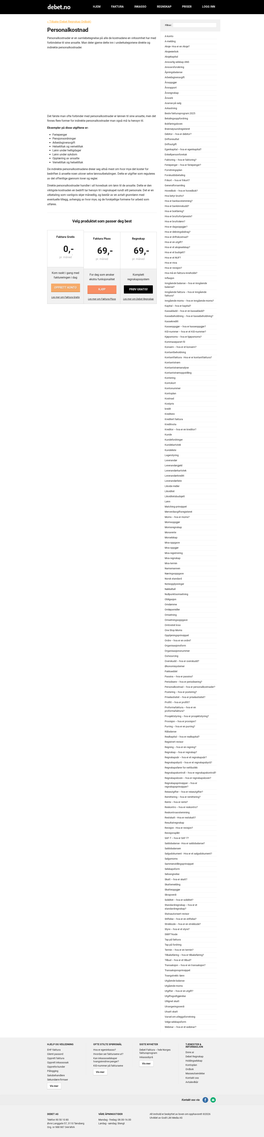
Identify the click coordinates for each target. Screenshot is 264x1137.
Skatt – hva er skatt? (176, 879)
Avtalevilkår (192, 1082)
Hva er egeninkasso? (104, 1049)
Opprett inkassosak (58, 1062)
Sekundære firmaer (57, 1079)
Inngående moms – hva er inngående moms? (189, 300)
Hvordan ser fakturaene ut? (108, 1054)
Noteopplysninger (174, 584)
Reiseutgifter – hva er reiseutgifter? (184, 791)
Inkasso (140, 6)
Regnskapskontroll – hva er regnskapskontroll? (190, 772)
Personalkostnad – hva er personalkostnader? (190, 686)
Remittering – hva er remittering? (183, 796)
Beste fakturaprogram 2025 (180, 113)
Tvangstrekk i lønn (174, 975)
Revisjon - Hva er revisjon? (179, 827)
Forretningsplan (173, 170)
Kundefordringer (174, 439)
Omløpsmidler (172, 609)
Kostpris (169, 403)
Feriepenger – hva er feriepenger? (183, 165)
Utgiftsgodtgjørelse (175, 996)
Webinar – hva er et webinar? (180, 1027)
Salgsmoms (171, 858)
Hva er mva (171, 262)
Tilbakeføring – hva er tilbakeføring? (184, 955)
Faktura (117, 6)
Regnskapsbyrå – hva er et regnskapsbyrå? (188, 762)
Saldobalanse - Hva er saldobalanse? (185, 843)
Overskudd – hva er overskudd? (182, 661)
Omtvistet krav (173, 625)
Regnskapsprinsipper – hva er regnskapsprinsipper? (181, 785)
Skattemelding (172, 884)
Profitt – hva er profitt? (177, 702)
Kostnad (169, 398)
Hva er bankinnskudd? (177, 206)
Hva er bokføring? (174, 211)
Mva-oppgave (172, 542)
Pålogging (52, 1071)
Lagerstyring (172, 455)
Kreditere (170, 413)
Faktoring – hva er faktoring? (180, 159)
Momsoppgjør (172, 522)
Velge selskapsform (175, 1021)
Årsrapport (171, 87)
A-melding (170, 41)
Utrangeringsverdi (174, 1006)
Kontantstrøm (172, 362)
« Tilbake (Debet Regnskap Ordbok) (69, 21)
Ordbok (190, 1069)
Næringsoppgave (174, 573)
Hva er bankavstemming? (179, 201)
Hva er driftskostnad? (176, 237)
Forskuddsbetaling (175, 175)
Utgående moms (174, 985)
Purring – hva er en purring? (180, 726)
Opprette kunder (56, 1066)
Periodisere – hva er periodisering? (183, 681)
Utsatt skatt (171, 1011)
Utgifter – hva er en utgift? (179, 991)
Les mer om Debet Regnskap (138, 297)
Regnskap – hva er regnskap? (181, 752)
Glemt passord (55, 1054)
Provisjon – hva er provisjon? (180, 721)
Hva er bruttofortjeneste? (178, 216)
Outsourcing (171, 656)
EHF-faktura (54, 1049)
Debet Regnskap (194, 1056)
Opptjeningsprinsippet (177, 635)
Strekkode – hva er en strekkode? (183, 924)
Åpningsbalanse (173, 72)
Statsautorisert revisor (177, 913)
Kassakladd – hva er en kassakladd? (184, 311)
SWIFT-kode (171, 934)
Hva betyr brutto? (174, 195)
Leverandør (171, 460)
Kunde (168, 434)
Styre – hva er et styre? (177, 929)
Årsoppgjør (171, 82)
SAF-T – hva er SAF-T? (177, 838)
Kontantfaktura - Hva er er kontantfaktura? (188, 357)
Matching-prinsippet (176, 506)
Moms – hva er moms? (177, 517)
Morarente (170, 532)
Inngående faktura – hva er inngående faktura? (185, 294)
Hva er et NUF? (173, 257)
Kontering (170, 377)
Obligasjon (170, 599)
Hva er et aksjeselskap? (177, 247)
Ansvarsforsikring (174, 67)
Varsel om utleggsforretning (180, 1016)
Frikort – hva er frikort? (177, 180)
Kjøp (101, 287)
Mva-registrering (174, 553)
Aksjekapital (171, 56)
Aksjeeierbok (171, 51)
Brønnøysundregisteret (177, 128)
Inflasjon (169, 278)
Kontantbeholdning (175, 352)
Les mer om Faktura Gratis (66, 297)
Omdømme (171, 604)
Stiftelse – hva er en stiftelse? (180, 919)
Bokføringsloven (174, 123)
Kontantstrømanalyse (177, 367)
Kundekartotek (173, 444)
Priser (187, 6)
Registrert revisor (174, 741)
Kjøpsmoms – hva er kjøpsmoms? (183, 336)
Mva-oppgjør (172, 547)
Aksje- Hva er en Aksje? (177, 46)
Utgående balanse (174, 980)
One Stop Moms (173, 630)
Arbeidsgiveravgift (175, 77)
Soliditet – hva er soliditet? (179, 899)
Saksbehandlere (56, 1075)
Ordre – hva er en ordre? (178, 640)
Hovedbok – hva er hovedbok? (181, 190)
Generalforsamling (175, 185)
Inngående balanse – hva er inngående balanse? (186, 285)
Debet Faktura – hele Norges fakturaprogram (155, 1051)
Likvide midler (172, 486)
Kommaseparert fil (175, 341)
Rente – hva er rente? (176, 802)
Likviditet (170, 491)
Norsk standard (173, 578)
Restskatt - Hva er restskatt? (180, 817)
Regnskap (164, 6)
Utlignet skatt (172, 1001)
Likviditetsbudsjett (175, 496)
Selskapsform (172, 869)
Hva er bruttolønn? (175, 221)
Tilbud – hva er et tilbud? (178, 960)
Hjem (97, 6)
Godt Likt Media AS (172, 1116)
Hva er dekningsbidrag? (177, 231)
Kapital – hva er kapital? (178, 305)
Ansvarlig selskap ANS (177, 62)
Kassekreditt (171, 321)
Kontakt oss (192, 1077)
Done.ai (190, 1052)
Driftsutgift (171, 144)
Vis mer (53, 1085)
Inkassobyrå (146, 1057)
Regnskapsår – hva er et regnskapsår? (186, 757)
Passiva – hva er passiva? (179, 676)
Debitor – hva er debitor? (178, 134)
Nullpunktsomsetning (176, 594)
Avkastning (171, 108)
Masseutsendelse (195, 1073)
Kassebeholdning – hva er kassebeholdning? (189, 316)
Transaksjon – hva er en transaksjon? (185, 965)
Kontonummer (173, 388)
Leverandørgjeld (173, 465)
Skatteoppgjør (172, 889)
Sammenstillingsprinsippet (179, 863)
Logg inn (208, 6)
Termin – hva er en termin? (179, 949)
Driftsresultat (172, 139)
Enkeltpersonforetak (176, 154)
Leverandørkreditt (174, 475)
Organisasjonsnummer (177, 650)
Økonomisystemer (175, 666)
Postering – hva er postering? (181, 692)
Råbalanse (170, 731)
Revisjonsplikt (172, 833)
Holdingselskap (194, 1060)
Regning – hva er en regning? (180, 747)
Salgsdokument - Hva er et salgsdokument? (188, 853)
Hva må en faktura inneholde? (181, 273)
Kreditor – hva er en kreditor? (180, 429)
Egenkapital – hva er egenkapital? (183, 149)
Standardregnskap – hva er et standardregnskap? (181, 907)
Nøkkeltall (170, 589)
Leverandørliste (173, 480)
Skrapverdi (170, 894)
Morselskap (171, 537)
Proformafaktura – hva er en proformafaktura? (180, 709)
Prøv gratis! (138, 287)
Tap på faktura (173, 939)
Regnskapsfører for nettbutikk (181, 767)
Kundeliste (170, 450)
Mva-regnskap (172, 558)
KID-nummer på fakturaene (108, 1065)
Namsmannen (172, 568)
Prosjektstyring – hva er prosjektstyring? (187, 716)
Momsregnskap (173, 527)
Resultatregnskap (174, 822)
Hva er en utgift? (174, 242)
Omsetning (171, 614)
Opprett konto (65, 287)
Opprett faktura (55, 1058)
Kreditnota (170, 424)
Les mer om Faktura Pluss (102, 297)
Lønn (167, 501)
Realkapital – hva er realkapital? (182, 736)
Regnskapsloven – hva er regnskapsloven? (188, 778)
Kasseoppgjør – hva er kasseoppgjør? (185, 326)
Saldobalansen (173, 848)
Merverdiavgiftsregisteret (178, 511)
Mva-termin (171, 563)
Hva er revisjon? (173, 267)
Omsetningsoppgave (176, 620)
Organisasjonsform (175, 645)
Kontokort (170, 383)
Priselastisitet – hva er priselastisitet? (185, 697)
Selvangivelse (172, 874)
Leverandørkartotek (175, 470)
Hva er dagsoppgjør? (176, 226)
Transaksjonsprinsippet (177, 970)
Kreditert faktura (174, 419)
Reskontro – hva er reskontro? (181, 807)
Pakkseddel (171, 671)
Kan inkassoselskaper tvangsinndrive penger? (106, 1060)
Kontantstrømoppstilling (178, 372)
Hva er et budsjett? (175, 252)
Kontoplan (170, 393)
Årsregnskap (172, 92)
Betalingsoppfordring (176, 118)
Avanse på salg (173, 103)
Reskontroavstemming (177, 812)
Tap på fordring (173, 944)
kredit (168, 408)
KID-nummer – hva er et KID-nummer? (185, 331)
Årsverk (169, 98)
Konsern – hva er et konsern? (180, 347)
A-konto (169, 36)
